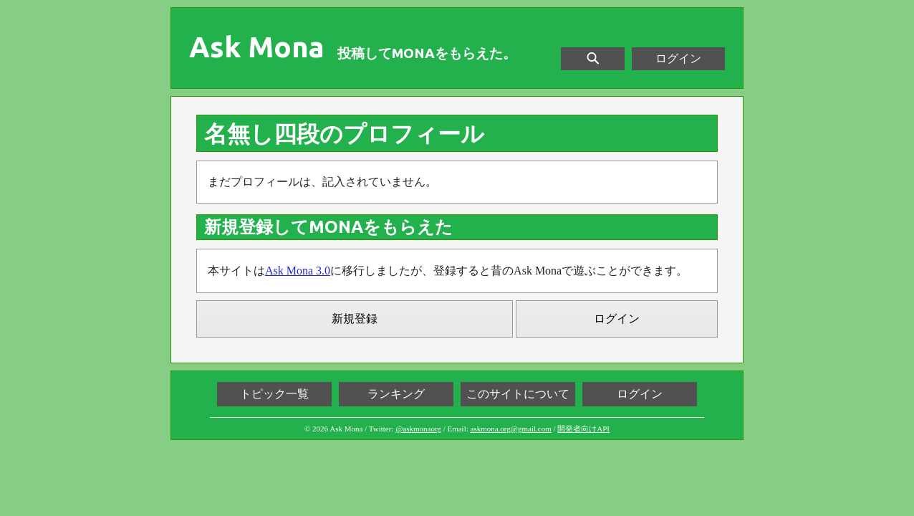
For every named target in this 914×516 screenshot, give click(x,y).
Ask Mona (256, 47)
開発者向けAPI (583, 428)
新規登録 (354, 318)
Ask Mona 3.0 (297, 270)
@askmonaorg (418, 428)
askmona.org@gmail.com (511, 428)
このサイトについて (517, 394)
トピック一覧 (274, 394)
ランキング (396, 394)
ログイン (678, 58)
